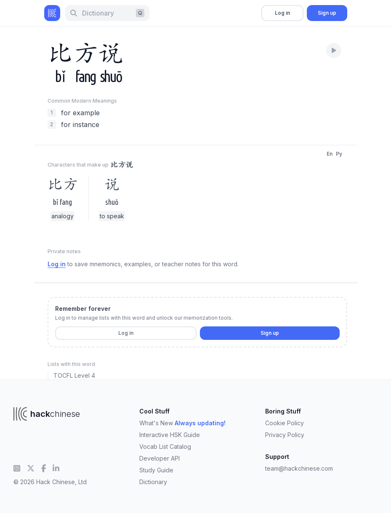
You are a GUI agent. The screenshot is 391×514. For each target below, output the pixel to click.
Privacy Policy (284, 434)
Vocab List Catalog (165, 446)
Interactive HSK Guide (169, 434)
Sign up (327, 13)
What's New (182, 423)
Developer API (159, 458)
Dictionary (153, 481)
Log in (282, 13)
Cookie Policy (284, 423)
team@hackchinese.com (299, 468)
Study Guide (156, 470)
